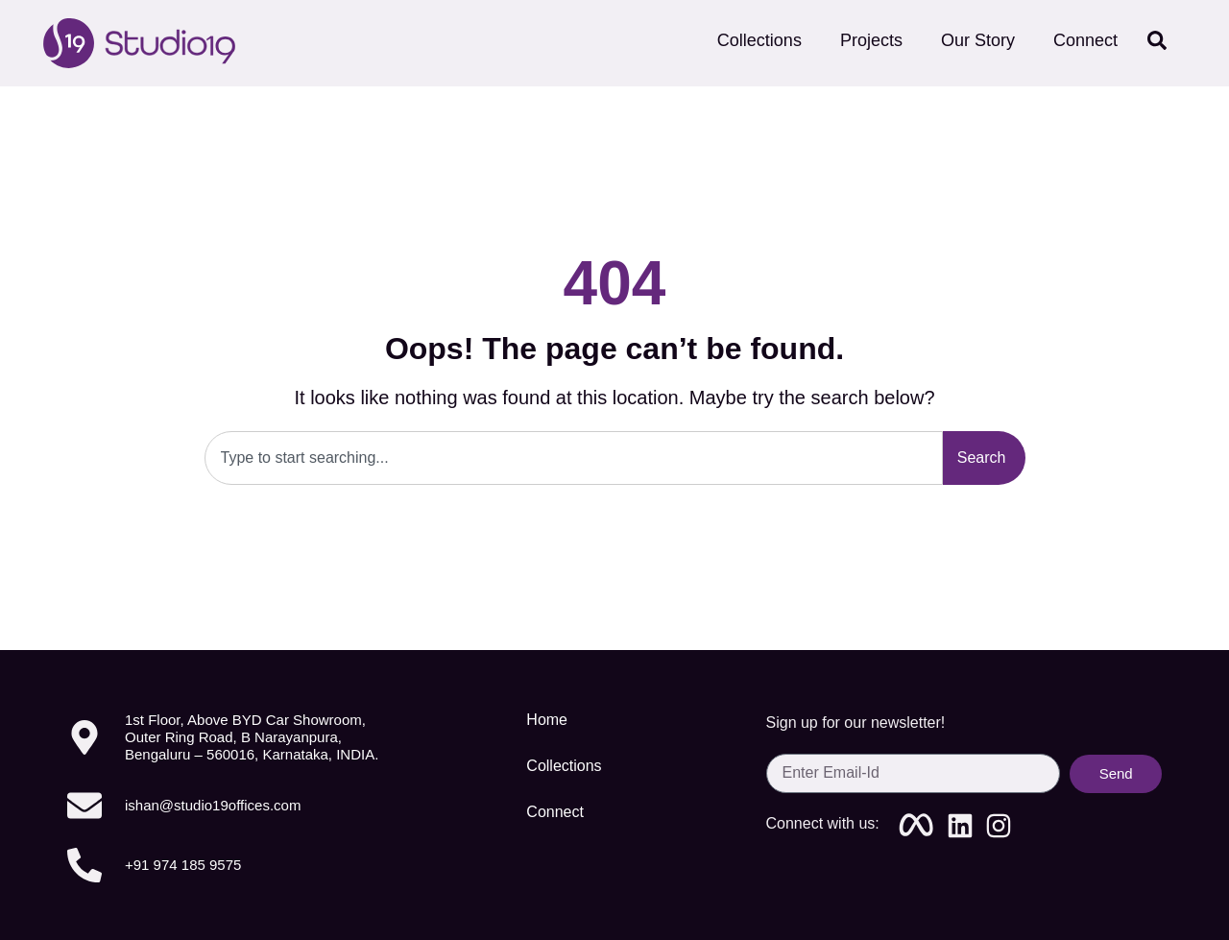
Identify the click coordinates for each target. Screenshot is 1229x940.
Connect (1090, 40)
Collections (759, 40)
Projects (871, 40)
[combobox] (574, 458)
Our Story (978, 40)
